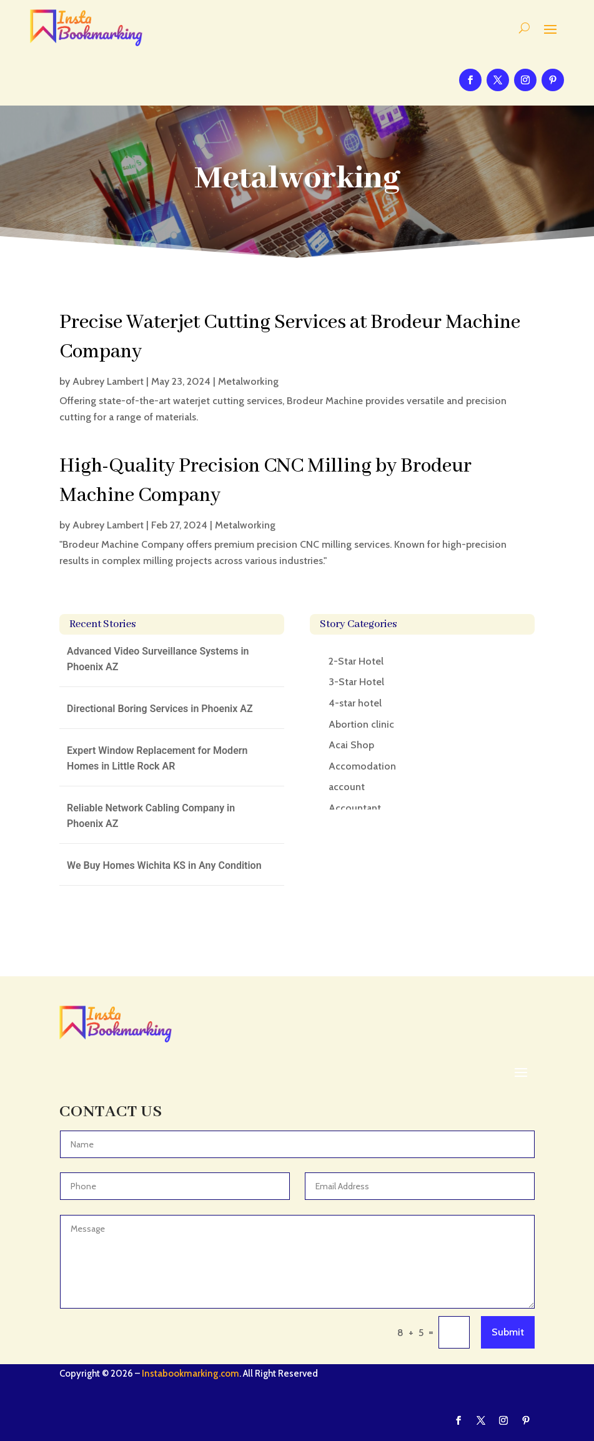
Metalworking (248, 381)
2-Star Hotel (356, 661)
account (347, 787)
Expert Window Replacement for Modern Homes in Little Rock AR (157, 759)
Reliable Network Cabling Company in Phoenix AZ (151, 816)
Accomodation (362, 766)
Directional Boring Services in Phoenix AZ (160, 709)
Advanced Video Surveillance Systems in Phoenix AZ (158, 659)
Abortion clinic (361, 724)
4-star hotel (355, 703)
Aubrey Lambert (108, 381)
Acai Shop (351, 745)
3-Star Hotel (356, 682)
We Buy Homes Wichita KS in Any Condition (164, 865)
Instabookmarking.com (190, 1373)
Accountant (355, 808)
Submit (508, 1332)
